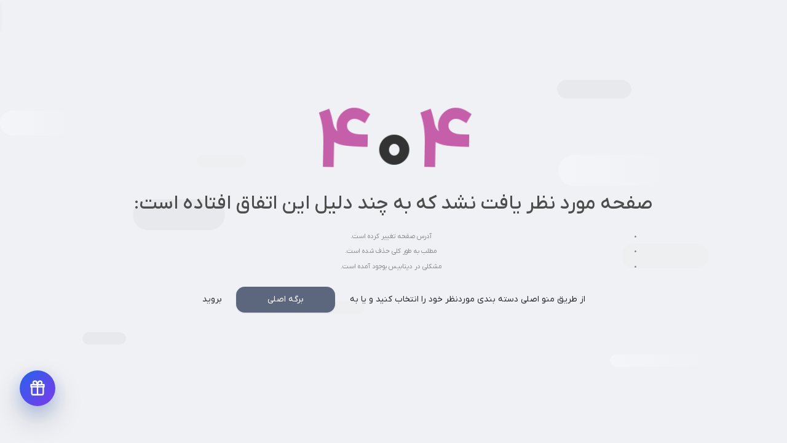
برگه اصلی (285, 299)
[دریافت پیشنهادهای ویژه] (37, 388)
